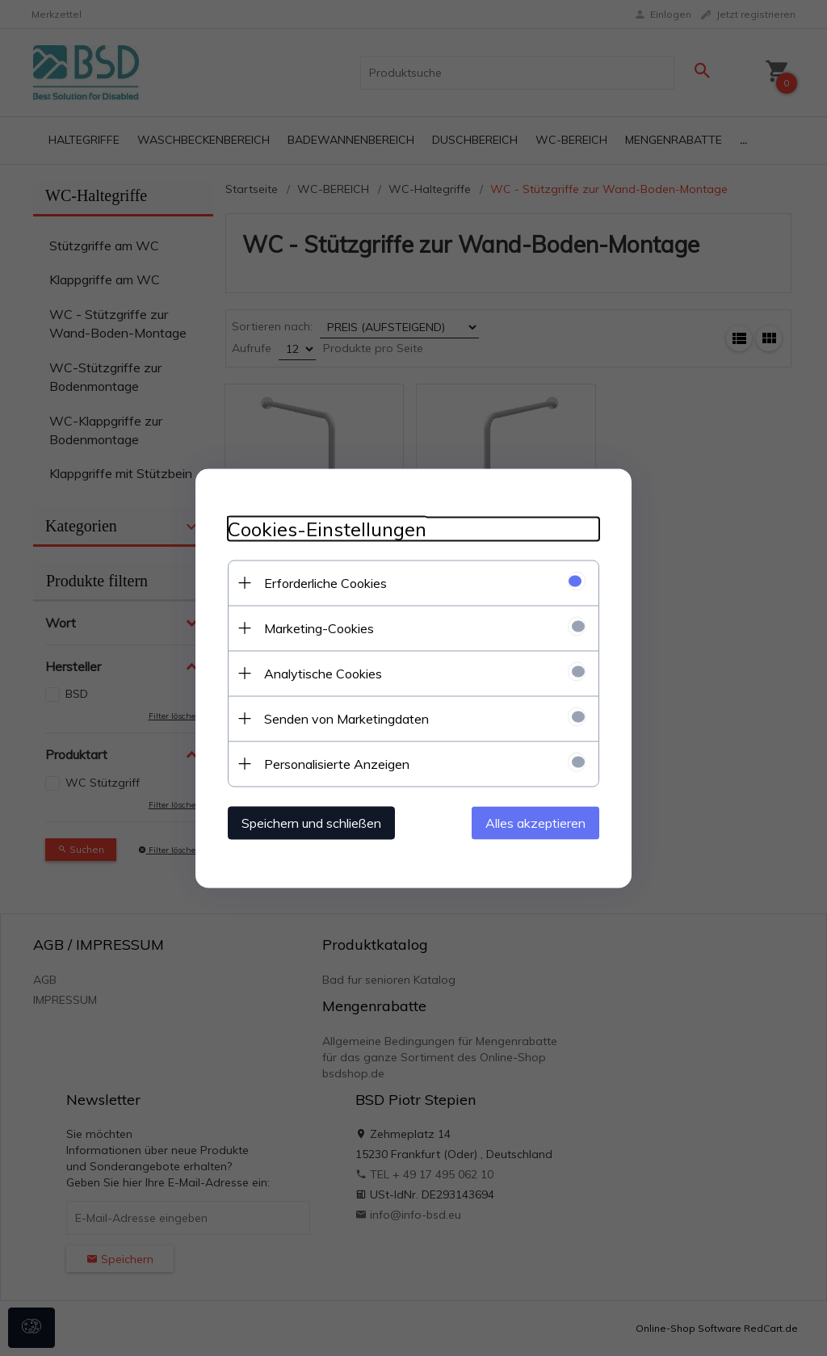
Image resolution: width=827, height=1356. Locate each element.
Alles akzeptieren (535, 822)
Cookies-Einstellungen (327, 528)
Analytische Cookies (323, 673)
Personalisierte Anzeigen (336, 763)
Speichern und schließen (311, 822)
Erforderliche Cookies (325, 582)
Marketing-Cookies (319, 627)
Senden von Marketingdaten (346, 718)
